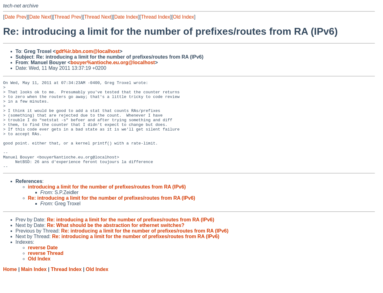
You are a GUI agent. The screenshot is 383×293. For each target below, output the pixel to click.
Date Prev (15, 17)
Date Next (40, 17)
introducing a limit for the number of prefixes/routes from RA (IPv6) (107, 204)
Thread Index (155, 17)
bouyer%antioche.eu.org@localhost (112, 62)
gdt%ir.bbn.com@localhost (88, 51)
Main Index (34, 287)
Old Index (183, 17)
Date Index (126, 17)
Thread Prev (67, 17)
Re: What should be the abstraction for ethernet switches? (115, 243)
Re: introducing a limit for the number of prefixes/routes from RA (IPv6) (111, 215)
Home (10, 287)
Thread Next (97, 17)
